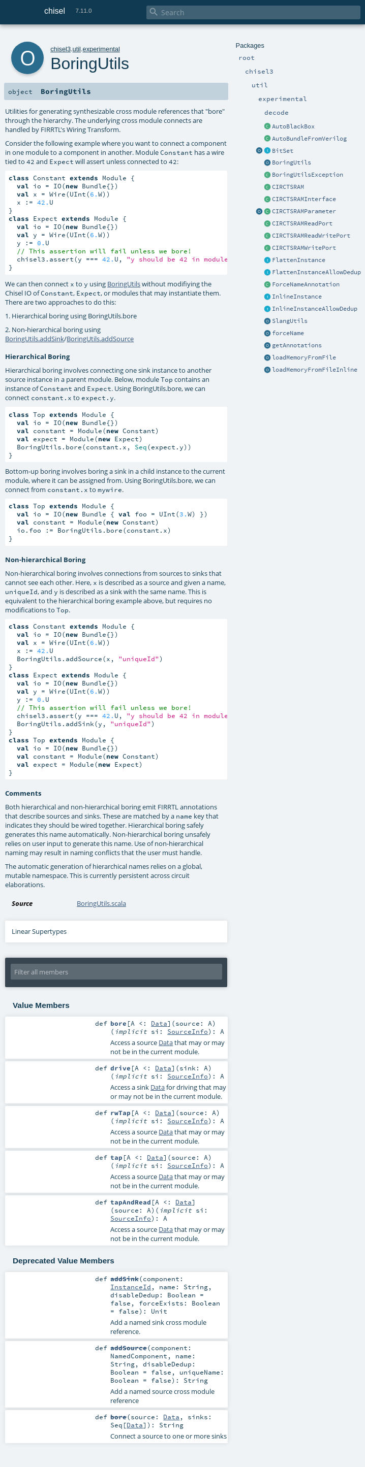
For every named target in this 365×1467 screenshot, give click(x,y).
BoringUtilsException (307, 174)
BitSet (282, 150)
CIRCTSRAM (288, 186)
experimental (101, 49)
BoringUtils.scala (101, 903)
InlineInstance (297, 296)
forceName (288, 333)
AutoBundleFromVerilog (309, 138)
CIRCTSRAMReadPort (302, 223)
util (77, 49)
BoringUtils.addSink (34, 338)
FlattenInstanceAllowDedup (316, 272)
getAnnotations (297, 345)
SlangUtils (290, 320)
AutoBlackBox (293, 126)
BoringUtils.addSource (100, 338)
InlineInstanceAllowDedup (314, 308)
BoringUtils (291, 162)
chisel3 (60, 49)
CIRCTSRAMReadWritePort (311, 235)
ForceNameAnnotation (306, 284)
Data (159, 1023)
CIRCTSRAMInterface (304, 199)
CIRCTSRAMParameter (304, 211)
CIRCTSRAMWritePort (304, 247)
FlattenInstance (298, 260)
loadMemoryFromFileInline (314, 369)
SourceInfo (187, 1031)
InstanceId (130, 1287)
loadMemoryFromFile (304, 357)
